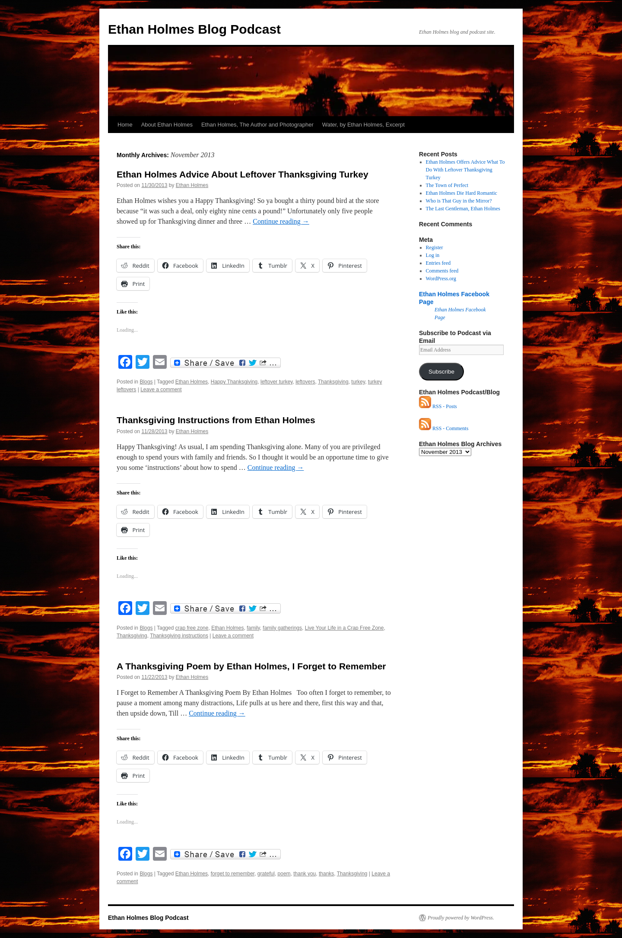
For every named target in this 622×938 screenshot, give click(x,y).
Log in (433, 255)
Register (434, 247)
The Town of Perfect (447, 185)
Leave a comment (160, 390)
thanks (326, 874)
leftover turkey (276, 382)
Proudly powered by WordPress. (461, 918)
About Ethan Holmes (167, 124)
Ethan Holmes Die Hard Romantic (461, 193)
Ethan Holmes (192, 185)
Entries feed (438, 263)
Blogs (146, 382)
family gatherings (282, 628)
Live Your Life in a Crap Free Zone (344, 628)
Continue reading (281, 221)
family (253, 628)
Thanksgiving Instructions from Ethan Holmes (216, 420)
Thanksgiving (333, 382)
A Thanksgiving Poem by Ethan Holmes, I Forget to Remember (251, 666)
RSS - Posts (438, 406)
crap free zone (192, 628)
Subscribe (441, 371)
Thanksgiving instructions (179, 636)
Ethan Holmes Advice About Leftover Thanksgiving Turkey (242, 174)
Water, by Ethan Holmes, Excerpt (363, 124)
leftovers (305, 382)
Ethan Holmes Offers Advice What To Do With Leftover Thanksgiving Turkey (465, 170)
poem (284, 874)
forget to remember (232, 874)
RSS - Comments (443, 428)
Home (125, 124)
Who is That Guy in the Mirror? (459, 201)
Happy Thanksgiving (234, 382)
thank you (304, 874)
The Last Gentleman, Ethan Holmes (463, 209)
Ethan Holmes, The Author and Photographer (257, 124)
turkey (358, 382)
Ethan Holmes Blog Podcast (194, 29)
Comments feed (442, 271)
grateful (266, 874)
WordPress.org (441, 279)
